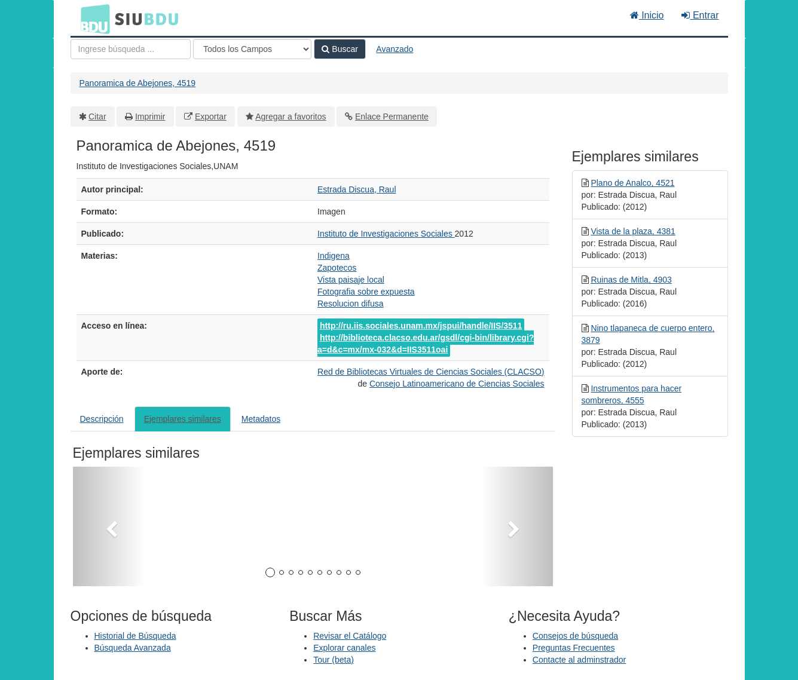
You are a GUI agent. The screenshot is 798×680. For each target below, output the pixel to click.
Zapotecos (336, 267)
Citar (97, 116)
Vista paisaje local (350, 279)
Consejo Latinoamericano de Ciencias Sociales (457, 383)
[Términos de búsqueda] (131, 49)
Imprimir (150, 116)
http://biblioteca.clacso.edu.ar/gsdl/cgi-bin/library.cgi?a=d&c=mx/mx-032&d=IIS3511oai (425, 343)
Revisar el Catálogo (349, 636)
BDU (92, 18)
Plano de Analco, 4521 (632, 183)
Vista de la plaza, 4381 (633, 231)
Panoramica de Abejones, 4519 (138, 83)
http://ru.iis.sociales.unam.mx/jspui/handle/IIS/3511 (421, 325)
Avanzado (394, 49)
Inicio (647, 15)
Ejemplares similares (182, 419)
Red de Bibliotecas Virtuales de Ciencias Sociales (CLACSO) (430, 371)
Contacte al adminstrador (579, 659)
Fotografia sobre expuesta (366, 291)
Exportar (211, 116)
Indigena (333, 256)
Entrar (699, 15)
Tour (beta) (333, 659)
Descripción (102, 419)
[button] (109, 526)
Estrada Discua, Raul (356, 189)
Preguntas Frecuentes (574, 648)
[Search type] (252, 49)
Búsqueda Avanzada (132, 648)
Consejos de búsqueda (575, 636)
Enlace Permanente (392, 116)
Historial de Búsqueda (135, 636)
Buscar (339, 49)
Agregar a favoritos (290, 116)
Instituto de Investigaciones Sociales (386, 233)
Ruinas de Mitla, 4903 (631, 279)
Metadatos (260, 419)
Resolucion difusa (350, 303)
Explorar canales (344, 648)
